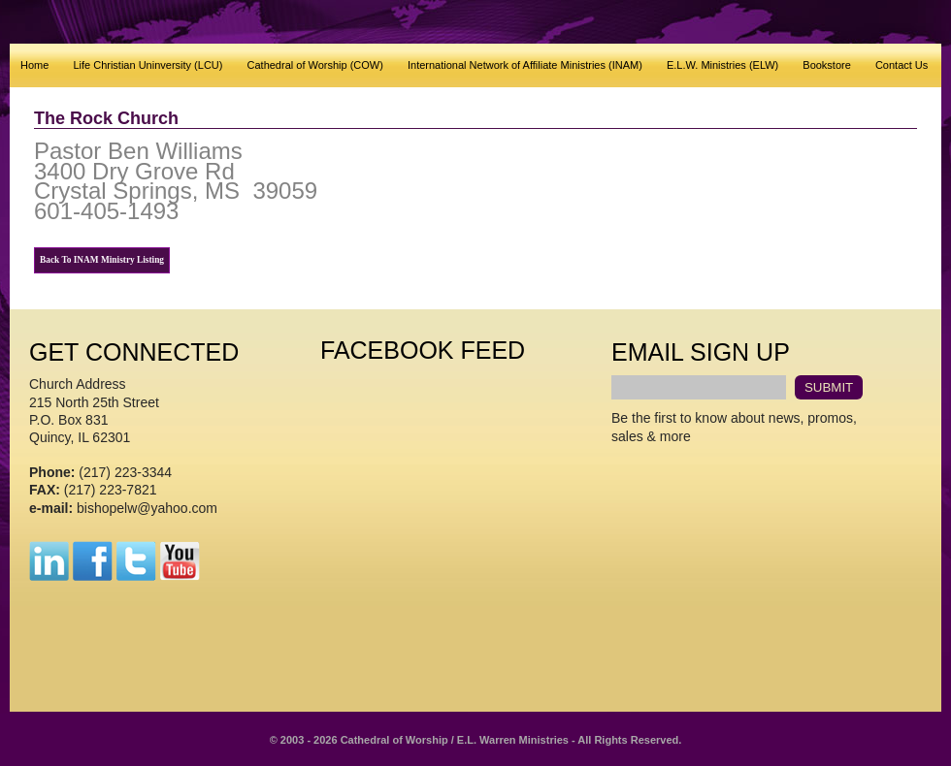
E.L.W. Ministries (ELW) (722, 65)
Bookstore (827, 65)
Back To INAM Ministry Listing (102, 260)
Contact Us (901, 65)
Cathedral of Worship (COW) (315, 65)
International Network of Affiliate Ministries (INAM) (525, 65)
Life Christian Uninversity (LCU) (147, 65)
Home (34, 65)
